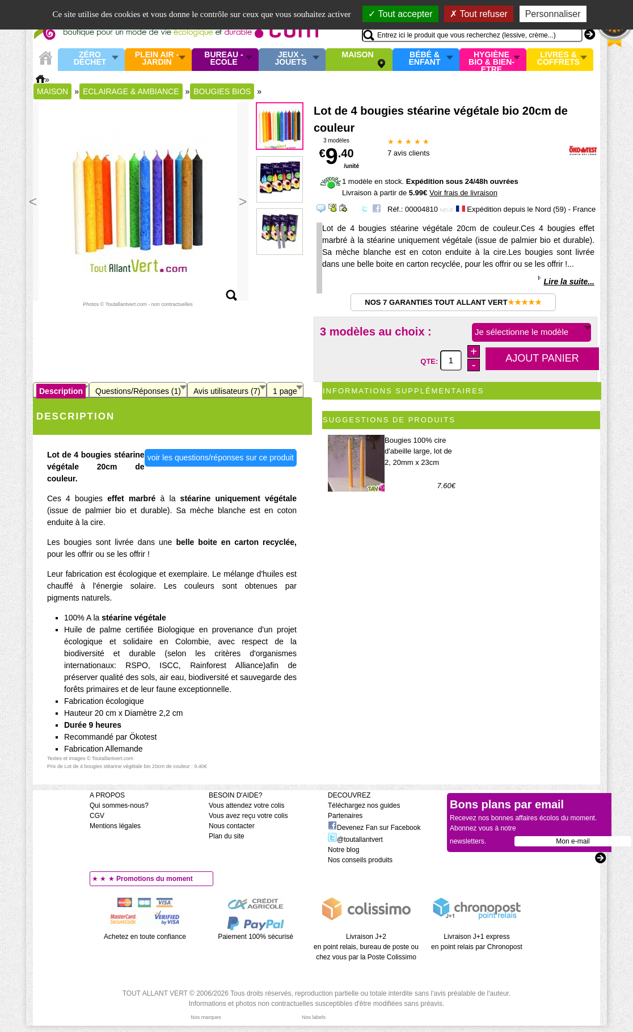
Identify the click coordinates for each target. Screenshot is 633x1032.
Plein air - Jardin (157, 58)
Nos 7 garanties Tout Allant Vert (453, 302)
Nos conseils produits (360, 860)
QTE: (430, 360)
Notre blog (343, 850)
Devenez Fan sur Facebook (374, 828)
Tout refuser (479, 14)
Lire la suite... (569, 281)
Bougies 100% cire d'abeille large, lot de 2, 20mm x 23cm (418, 451)
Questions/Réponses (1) (138, 391)
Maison (358, 55)
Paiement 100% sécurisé (255, 937)
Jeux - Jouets (290, 58)
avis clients (408, 153)
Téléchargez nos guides (364, 805)
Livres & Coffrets (558, 58)
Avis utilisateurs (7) (226, 391)
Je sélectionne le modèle (521, 332)
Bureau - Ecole (223, 58)
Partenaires (345, 816)
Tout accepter (400, 14)
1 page (285, 391)
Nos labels (314, 1017)
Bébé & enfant (425, 58)
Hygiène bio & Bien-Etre (491, 59)
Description (61, 391)
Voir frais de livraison (463, 192)
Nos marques (206, 1017)
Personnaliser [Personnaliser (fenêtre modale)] (553, 14)
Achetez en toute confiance (145, 937)
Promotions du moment (154, 879)
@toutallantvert (355, 840)
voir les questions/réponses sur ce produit (220, 457)
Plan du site (226, 836)
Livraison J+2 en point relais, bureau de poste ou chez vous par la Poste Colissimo (366, 947)
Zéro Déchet (90, 58)
